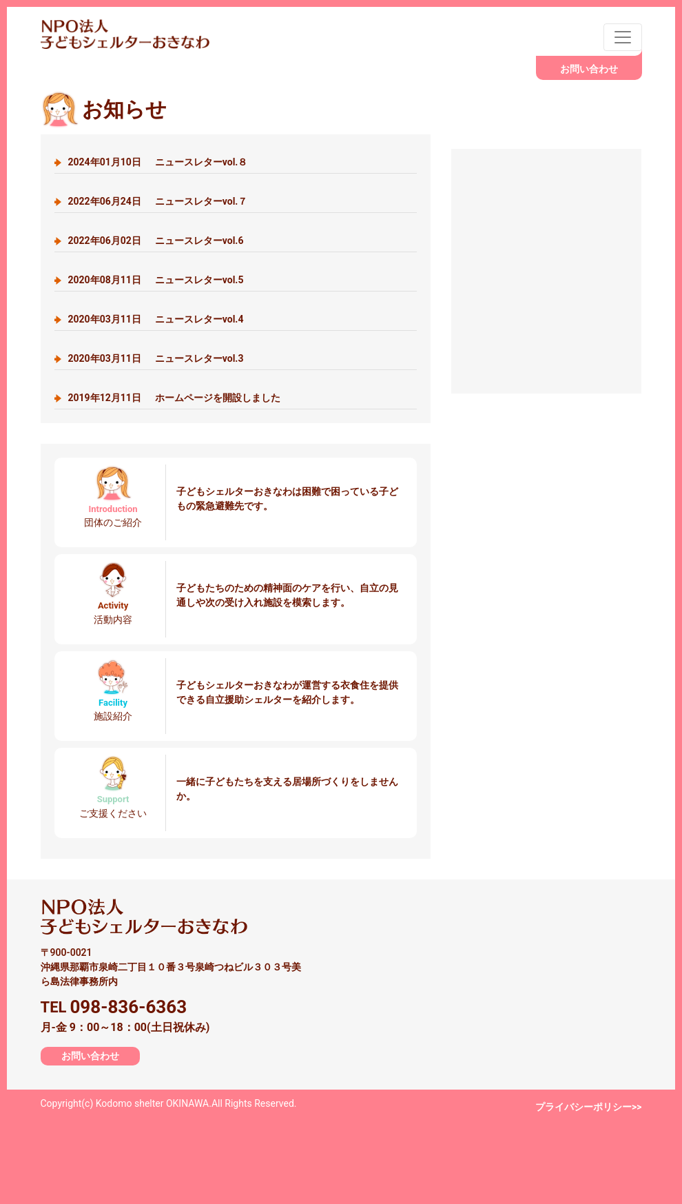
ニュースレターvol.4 (156, 319)
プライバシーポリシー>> (588, 1106)
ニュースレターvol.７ (158, 201)
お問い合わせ (589, 68)
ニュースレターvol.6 (156, 240)
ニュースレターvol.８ (158, 161)
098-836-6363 (128, 1007)
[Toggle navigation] (622, 37)
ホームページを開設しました (174, 397)
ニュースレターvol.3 (156, 358)
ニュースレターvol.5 (156, 279)
